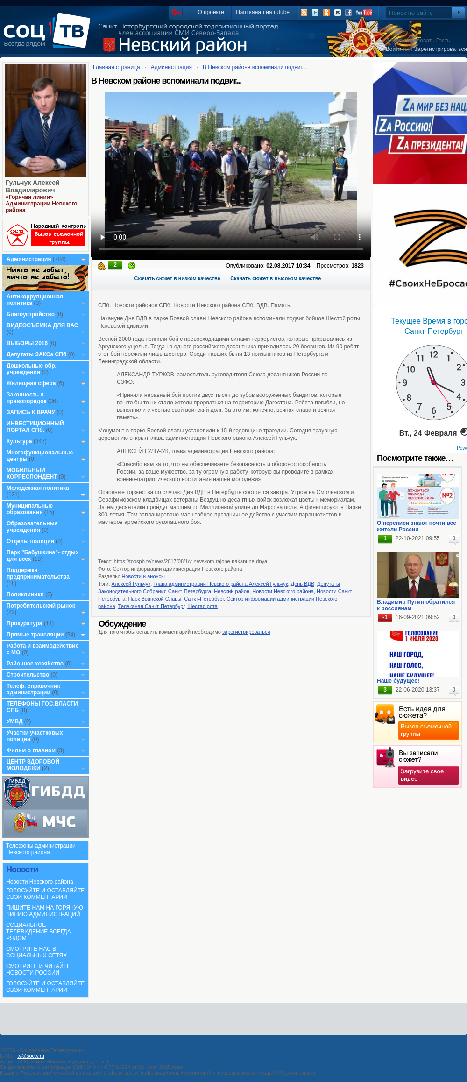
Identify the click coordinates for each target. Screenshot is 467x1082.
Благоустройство (31, 314)
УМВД (15, 721)
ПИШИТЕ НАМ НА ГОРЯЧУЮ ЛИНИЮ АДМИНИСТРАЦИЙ (44, 911)
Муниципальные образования (30, 509)
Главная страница (116, 67)
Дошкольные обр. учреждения (32, 368)
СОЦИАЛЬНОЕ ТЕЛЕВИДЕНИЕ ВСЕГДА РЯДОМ (38, 931)
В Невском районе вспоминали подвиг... (255, 67)
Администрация (29, 259)
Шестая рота (202, 606)
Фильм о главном (31, 750)
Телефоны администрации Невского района (41, 849)
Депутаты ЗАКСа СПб (36, 354)
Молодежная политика (38, 488)
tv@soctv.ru (30, 1056)
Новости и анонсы (143, 576)
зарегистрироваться (246, 632)
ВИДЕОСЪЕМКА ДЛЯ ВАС (42, 325)
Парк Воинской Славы (154, 598)
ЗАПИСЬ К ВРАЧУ (31, 412)
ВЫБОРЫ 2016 (27, 343)
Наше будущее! (398, 681)
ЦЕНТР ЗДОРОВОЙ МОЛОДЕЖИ (33, 764)
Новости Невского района (39, 881)
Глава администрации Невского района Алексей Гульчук (220, 584)
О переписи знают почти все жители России (416, 526)
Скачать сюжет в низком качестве (177, 278)
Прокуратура (24, 623)
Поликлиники (25, 594)
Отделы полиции (30, 541)
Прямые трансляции (35, 634)
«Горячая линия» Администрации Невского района (42, 203)
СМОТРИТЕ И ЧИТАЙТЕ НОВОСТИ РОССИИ (38, 969)
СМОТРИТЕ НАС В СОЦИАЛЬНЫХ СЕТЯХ (36, 952)
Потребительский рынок (41, 605)
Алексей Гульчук (131, 584)
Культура (19, 441)
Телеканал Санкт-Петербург (151, 606)
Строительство (28, 675)
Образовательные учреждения (32, 526)
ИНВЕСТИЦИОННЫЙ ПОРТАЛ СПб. (35, 426)
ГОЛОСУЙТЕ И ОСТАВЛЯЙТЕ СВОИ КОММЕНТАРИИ (45, 893)
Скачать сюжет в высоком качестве (275, 278)
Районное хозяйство (35, 663)
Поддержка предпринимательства (38, 573)
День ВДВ (302, 584)
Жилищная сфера (31, 383)
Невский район (231, 591)
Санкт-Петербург (204, 598)
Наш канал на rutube (263, 12)
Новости (22, 869)
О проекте (211, 12)
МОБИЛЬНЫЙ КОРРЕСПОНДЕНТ (33, 473)
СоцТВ (49, 37)
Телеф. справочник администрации (33, 689)
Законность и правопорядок (27, 397)
